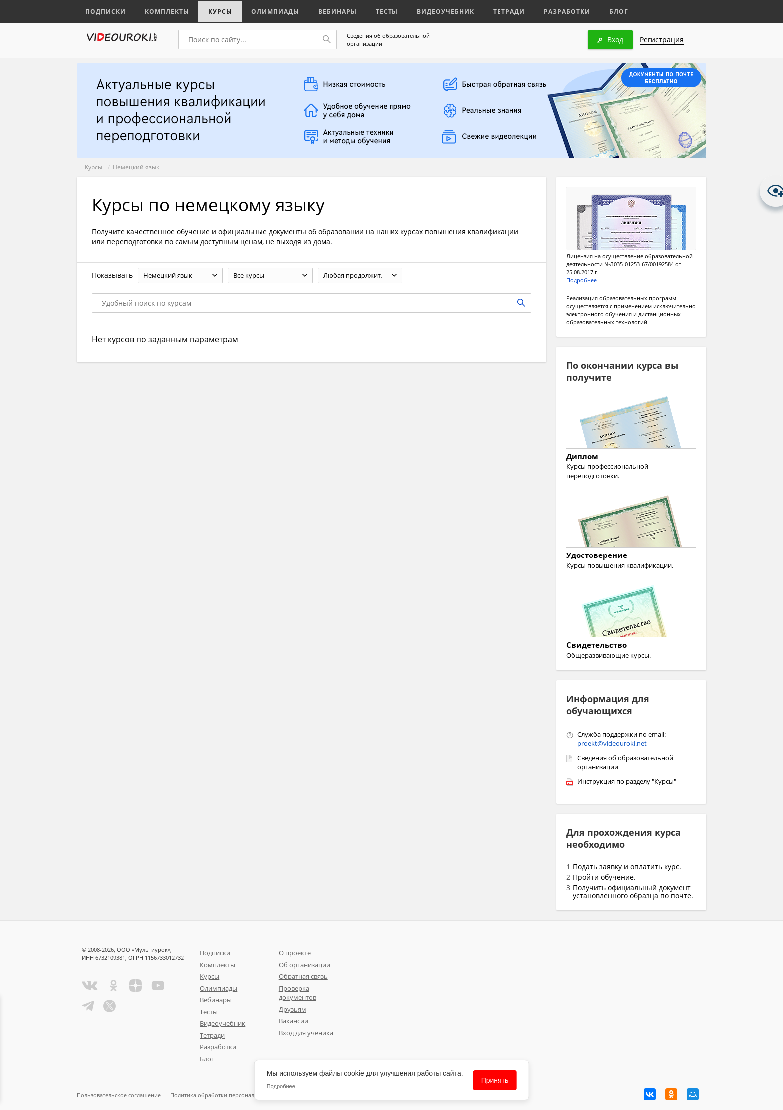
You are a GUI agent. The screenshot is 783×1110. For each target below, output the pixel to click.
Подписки (104, 11)
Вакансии (293, 1020)
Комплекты (162, 11)
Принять (495, 1080)
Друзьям (292, 1009)
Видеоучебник (428, 11)
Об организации (304, 964)
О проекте (295, 952)
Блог (593, 11)
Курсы (213, 11)
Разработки (543, 11)
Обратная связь (303, 976)
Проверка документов (297, 993)
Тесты (373, 11)
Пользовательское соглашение (119, 1095)
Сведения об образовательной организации (388, 39)
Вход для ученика (306, 1032)
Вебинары (325, 11)
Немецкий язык (136, 167)
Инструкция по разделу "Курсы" (626, 781)
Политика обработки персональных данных (230, 1095)
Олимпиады (266, 11)
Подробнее (581, 280)
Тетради (488, 11)
